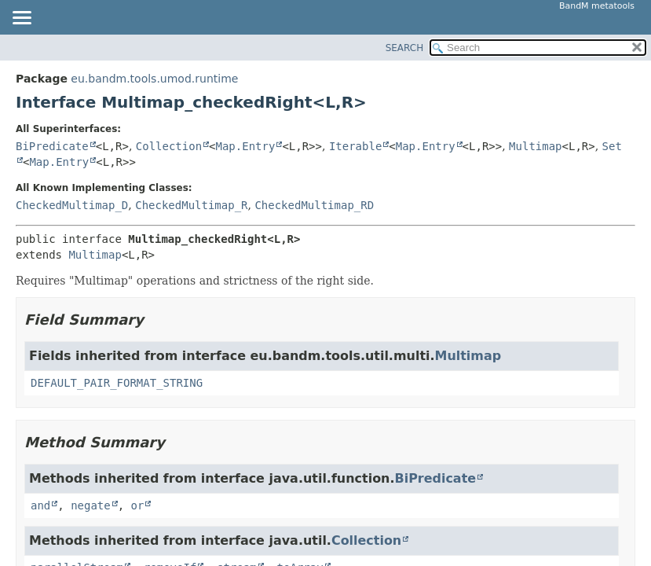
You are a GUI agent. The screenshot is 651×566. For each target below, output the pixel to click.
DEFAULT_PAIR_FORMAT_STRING (117, 383)
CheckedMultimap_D (72, 205)
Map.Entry (246, 146)
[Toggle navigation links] (21, 19)
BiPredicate (52, 146)
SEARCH (405, 47)
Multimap (535, 146)
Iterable (355, 146)
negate (91, 505)
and (40, 505)
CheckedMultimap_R (191, 205)
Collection (169, 146)
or (137, 505)
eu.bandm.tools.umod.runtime (154, 78)
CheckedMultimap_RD (314, 205)
